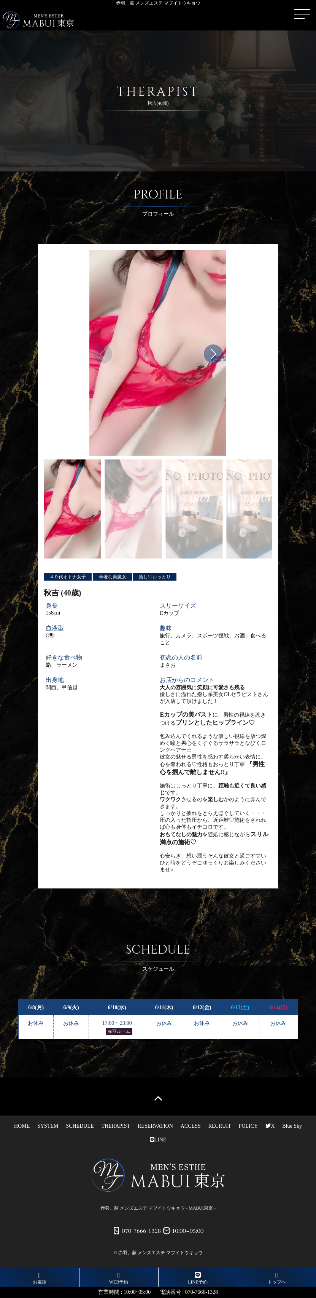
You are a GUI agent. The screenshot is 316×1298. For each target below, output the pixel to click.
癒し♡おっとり (155, 576)
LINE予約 (197, 1278)
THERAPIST (116, 1126)
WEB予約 (119, 1278)
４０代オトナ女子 (67, 576)
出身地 (55, 680)
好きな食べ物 (64, 657)
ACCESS (191, 1126)
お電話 (39, 1278)
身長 (52, 605)
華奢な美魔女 (112, 576)
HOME (22, 1126)
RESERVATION (155, 1126)
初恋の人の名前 (181, 657)
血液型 (55, 628)
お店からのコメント (187, 680)
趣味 (166, 628)
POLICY (248, 1126)
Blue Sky (292, 1126)
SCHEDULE (80, 1126)
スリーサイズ (178, 605)
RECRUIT (219, 1126)
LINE (158, 1140)
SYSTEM (47, 1126)
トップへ (277, 1278)
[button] (213, 353)
